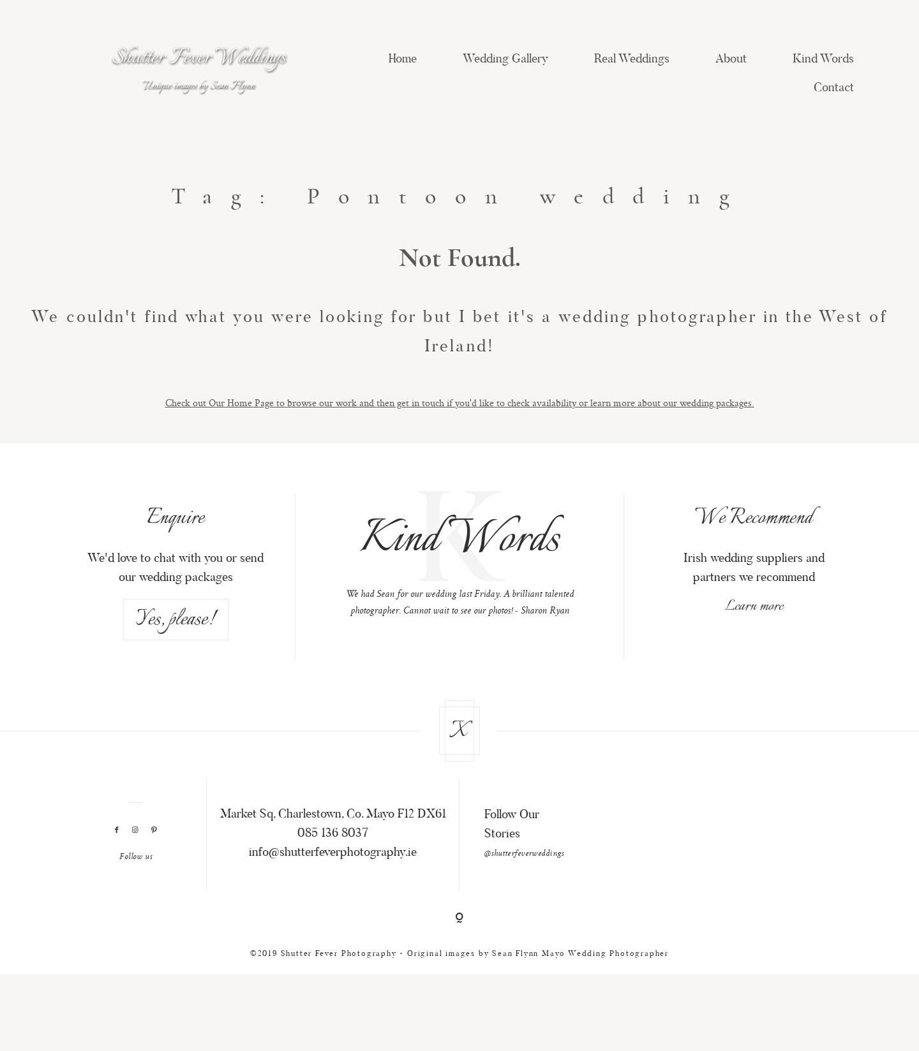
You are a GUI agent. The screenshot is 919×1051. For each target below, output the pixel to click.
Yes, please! (175, 640)
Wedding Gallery (505, 60)
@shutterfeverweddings (524, 874)
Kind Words (823, 60)
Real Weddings (631, 60)
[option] (459, 578)
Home (403, 60)
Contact (834, 88)
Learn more (753, 627)
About (731, 60)
